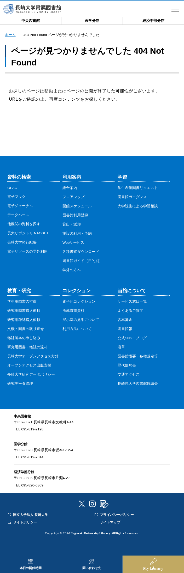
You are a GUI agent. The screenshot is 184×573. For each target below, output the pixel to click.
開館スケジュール (77, 206)
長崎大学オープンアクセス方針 (33, 356)
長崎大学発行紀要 (22, 243)
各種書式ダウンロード (80, 252)
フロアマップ (73, 197)
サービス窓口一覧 (132, 302)
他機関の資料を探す (23, 224)
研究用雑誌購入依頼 (23, 320)
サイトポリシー (25, 523)
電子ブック (16, 197)
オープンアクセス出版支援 (29, 366)
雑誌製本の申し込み (23, 338)
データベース (18, 215)
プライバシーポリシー (117, 515)
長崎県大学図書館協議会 (138, 384)
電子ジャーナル (20, 206)
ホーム (10, 35)
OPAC (12, 188)
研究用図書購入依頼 (23, 311)
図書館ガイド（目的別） (82, 261)
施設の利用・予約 (77, 234)
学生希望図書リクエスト (138, 188)
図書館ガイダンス (132, 197)
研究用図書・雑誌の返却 (27, 347)
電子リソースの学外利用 (27, 252)
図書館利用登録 (75, 215)
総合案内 (69, 188)
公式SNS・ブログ (132, 338)
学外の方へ (71, 270)
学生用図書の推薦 (22, 302)
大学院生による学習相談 (138, 206)
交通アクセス (129, 375)
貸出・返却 (71, 225)
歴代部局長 (127, 366)
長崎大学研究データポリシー (31, 375)
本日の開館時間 (31, 568)
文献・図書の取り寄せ (25, 329)
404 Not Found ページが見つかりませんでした (62, 35)
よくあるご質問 (130, 311)
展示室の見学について (80, 320)
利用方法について (77, 329)
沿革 (121, 347)
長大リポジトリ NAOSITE (28, 233)
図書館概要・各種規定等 (138, 356)
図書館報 (125, 329)
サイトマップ (110, 523)
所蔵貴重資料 (73, 311)
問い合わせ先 (91, 568)
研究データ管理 (20, 384)
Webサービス (73, 243)
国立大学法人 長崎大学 (30, 515)
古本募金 (125, 320)
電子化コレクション (78, 302)
